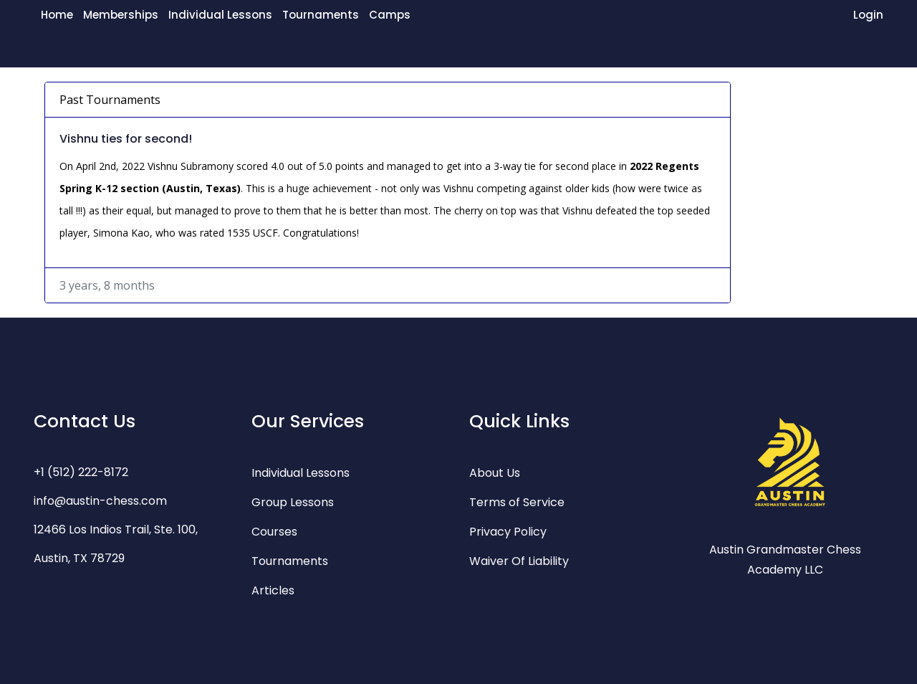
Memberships (120, 14)
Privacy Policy (508, 531)
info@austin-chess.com (100, 501)
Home (57, 14)
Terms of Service (517, 502)
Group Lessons (292, 502)
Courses (274, 531)
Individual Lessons (220, 14)
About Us (494, 473)
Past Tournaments (109, 100)
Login (868, 14)
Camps (390, 14)
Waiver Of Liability (519, 561)
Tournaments (320, 14)
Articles (272, 590)
